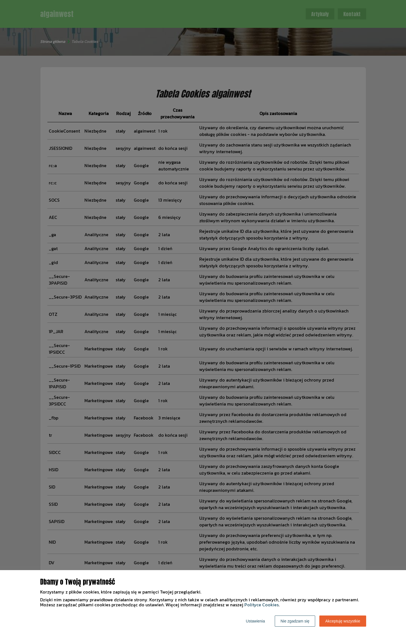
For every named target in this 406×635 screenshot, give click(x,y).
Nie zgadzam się (295, 621)
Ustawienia (255, 621)
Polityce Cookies (261, 604)
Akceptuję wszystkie (342, 621)
